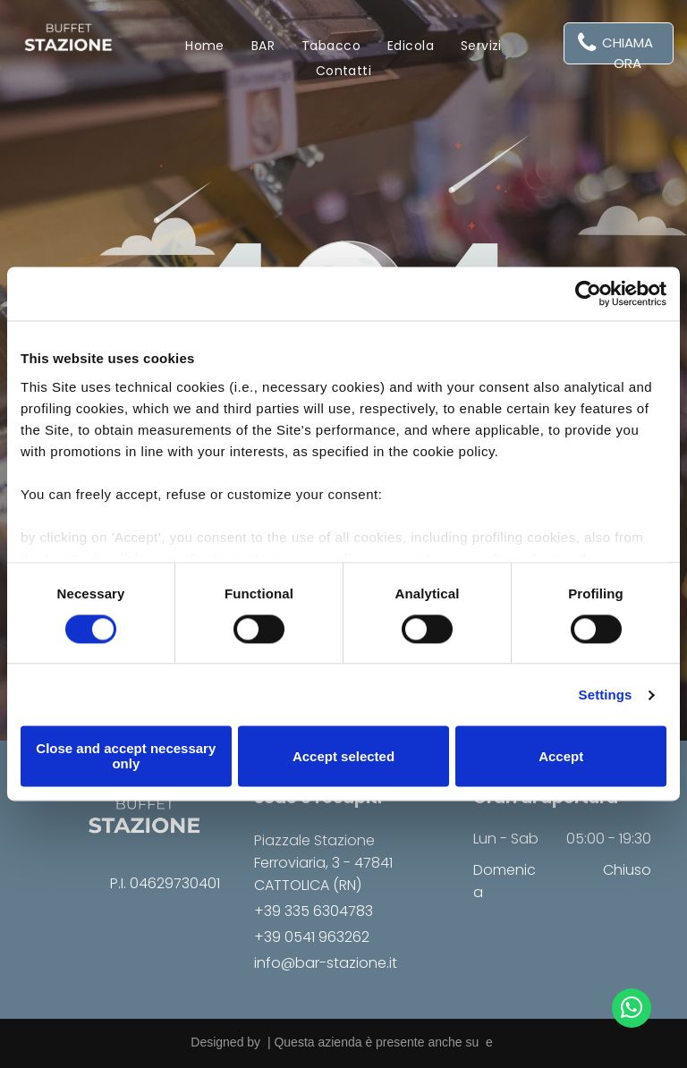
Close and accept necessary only (126, 757)
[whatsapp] (631, 1010)
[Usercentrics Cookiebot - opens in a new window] (588, 293)
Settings (605, 694)
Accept (561, 756)
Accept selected (343, 756)
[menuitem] (205, 46)
